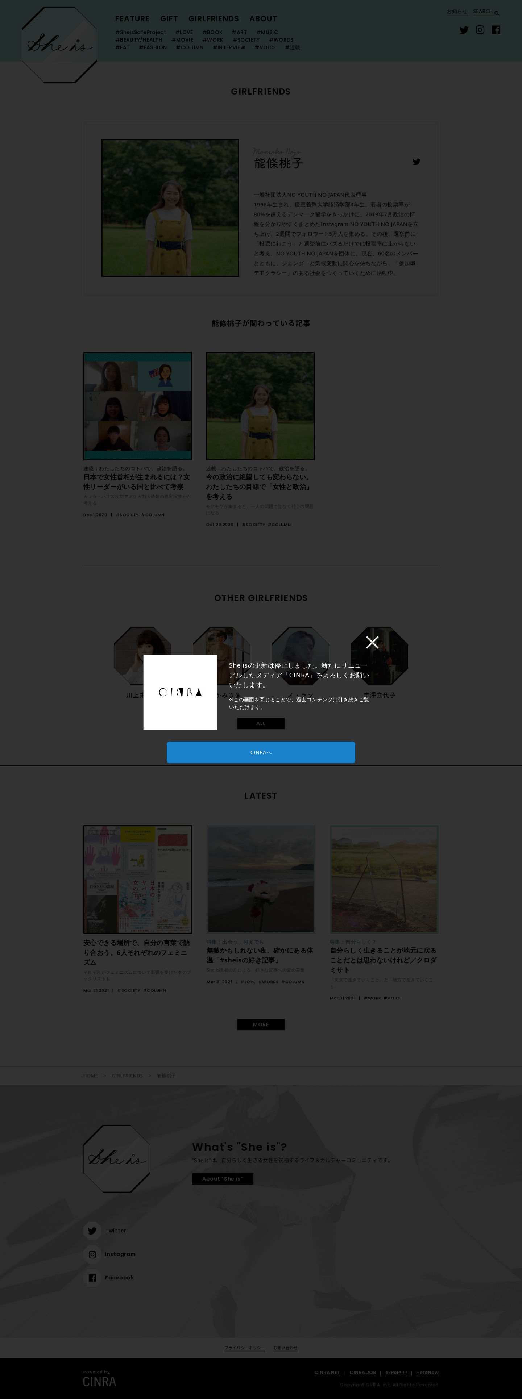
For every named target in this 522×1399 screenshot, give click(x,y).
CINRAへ (261, 752)
